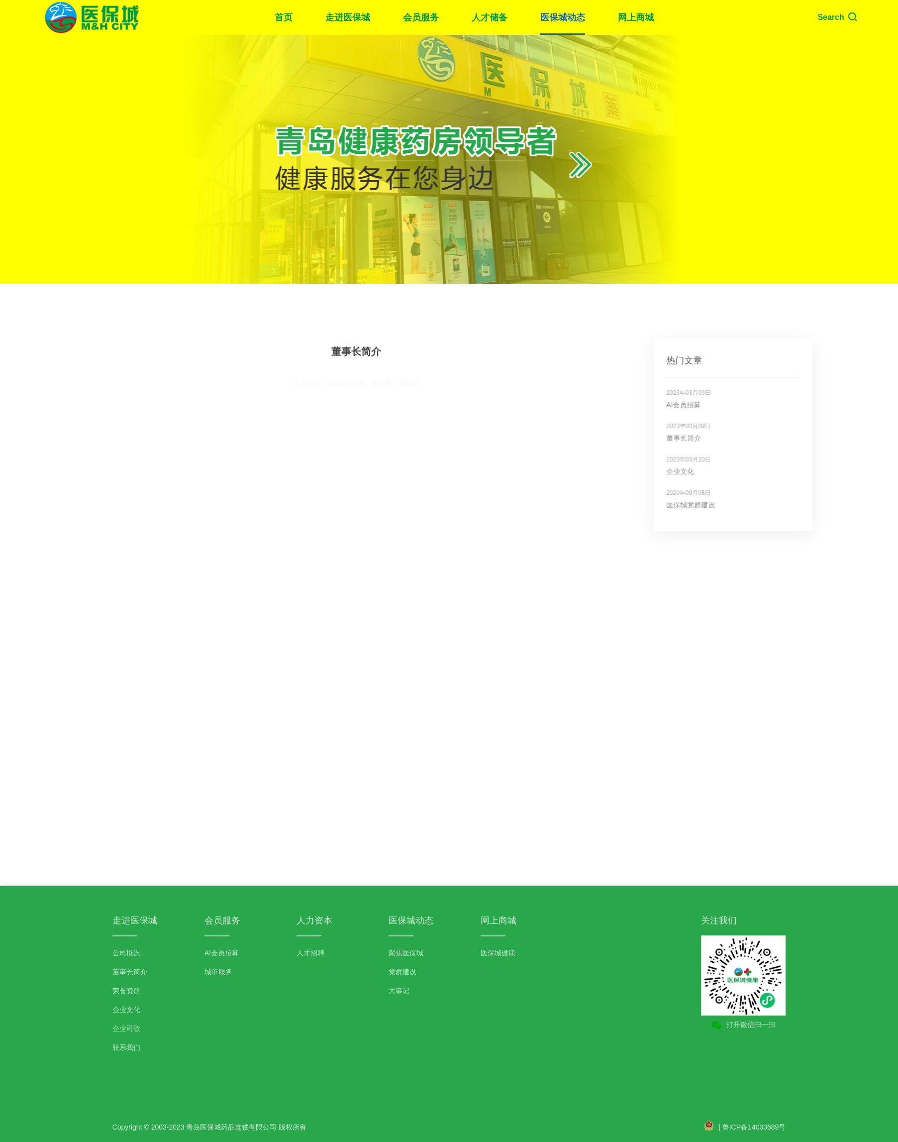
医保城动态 (562, 17)
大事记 (399, 991)
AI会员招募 (704, 405)
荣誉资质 (126, 991)
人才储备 (489, 17)
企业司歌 (126, 1028)
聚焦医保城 (406, 953)
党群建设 (402, 972)
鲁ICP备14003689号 (754, 1127)
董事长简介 (704, 438)
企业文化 (700, 471)
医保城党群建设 (711, 505)
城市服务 (218, 972)
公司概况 (126, 953)
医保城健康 (498, 953)
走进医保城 (347, 17)
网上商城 (636, 17)
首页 (284, 17)
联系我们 (126, 1047)
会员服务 (421, 17)
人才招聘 (310, 953)
